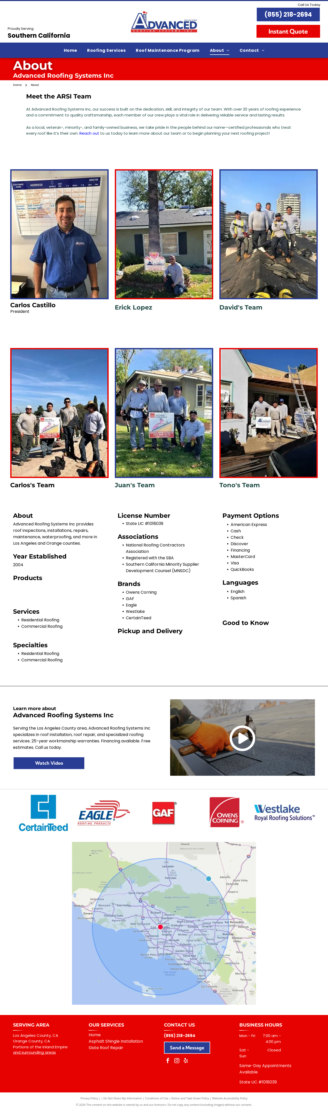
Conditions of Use (156, 1103)
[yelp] (186, 1065)
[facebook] (168, 1065)
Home (95, 1039)
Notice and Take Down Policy (190, 1103)
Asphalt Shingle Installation (116, 1046)
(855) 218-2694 (288, 14)
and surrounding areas (34, 1057)
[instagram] (177, 1065)
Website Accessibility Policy (230, 1103)
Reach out (89, 133)
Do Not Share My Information (123, 1103)
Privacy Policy (89, 1103)
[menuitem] (70, 50)
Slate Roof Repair (106, 1052)
